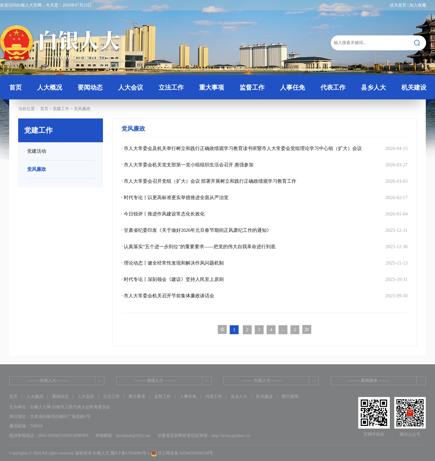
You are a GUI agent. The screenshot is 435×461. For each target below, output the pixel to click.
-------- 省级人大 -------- (155, 380)
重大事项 (137, 396)
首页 (15, 87)
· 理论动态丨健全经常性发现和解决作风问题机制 (264, 263)
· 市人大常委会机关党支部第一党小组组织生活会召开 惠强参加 (264, 165)
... (283, 329)
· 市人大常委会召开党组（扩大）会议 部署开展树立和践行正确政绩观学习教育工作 (264, 181)
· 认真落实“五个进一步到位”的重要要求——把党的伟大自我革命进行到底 (264, 246)
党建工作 (61, 109)
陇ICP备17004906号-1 (130, 453)
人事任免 (188, 396)
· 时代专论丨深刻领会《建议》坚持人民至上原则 (264, 279)
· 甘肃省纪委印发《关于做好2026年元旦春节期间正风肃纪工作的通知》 (264, 230)
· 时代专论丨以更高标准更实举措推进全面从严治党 (264, 197)
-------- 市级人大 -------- (262, 380)
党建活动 (36, 151)
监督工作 (162, 396)
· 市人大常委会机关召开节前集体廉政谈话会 (264, 295)
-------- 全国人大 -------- (47, 380)
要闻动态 (60, 396)
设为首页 (398, 5)
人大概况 (34, 396)
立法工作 (111, 396)
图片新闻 (290, 396)
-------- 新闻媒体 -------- (369, 380)
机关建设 (264, 396)
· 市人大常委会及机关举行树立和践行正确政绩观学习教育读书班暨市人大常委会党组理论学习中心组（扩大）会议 (264, 148)
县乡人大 (239, 396)
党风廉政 (82, 109)
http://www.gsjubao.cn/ (231, 435)
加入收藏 (417, 5)
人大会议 (85, 396)
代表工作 (213, 396)
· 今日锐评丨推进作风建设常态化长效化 (264, 214)
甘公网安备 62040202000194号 (182, 453)
